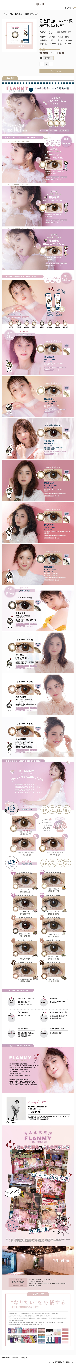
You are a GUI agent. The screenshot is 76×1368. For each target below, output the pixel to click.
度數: (41, 58)
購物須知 (24, 1357)
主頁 (5, 14)
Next (33, 36)
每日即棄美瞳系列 (31, 14)
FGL (11, 14)
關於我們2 (6, 1357)
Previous (6, 36)
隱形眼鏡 (18, 14)
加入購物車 (56, 71)
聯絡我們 (15, 1357)
